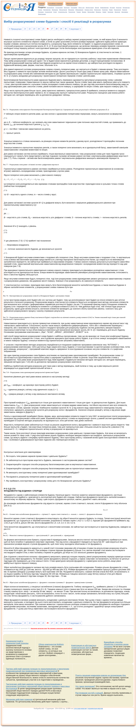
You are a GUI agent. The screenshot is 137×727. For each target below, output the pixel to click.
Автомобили (50, 7)
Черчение (110, 12)
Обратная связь (71, 3)
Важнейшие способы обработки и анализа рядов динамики (116, 644)
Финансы (98, 12)
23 (34, 29)
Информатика (104, 7)
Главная (41, 3)
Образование (79, 10)
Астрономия (59, 7)
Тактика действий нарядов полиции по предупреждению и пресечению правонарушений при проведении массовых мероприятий (37, 670)
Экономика (124, 12)
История (112, 7)
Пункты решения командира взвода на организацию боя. (100, 675)
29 (61, 29)
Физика (84, 12)
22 (30, 29)
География (74, 7)
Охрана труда (89, 10)
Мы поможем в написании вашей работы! (60, 628)
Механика (71, 10)
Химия (104, 12)
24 (39, 29)
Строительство (62, 12)
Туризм (78, 12)
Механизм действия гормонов (19, 699)
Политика (105, 10)
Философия (91, 12)
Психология (117, 10)
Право (111, 10)
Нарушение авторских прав (39, 628)
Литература (126, 7)
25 (43, 29)
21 (25, 29)
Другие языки (90, 7)
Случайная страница (55, 3)
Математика (47, 10)
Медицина (55, 10)
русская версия (80, 708)
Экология (117, 12)
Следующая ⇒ (75, 29)
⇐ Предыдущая (15, 29)
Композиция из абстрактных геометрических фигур (83, 646)
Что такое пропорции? (85, 686)
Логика (40, 10)
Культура (118, 7)
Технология (71, 12)
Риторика (41, 12)
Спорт (55, 12)
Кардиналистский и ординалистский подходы (17, 642)
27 (52, 29)
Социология (48, 12)
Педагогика (97, 10)
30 (66, 29)
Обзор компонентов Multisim (51, 644)
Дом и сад (81, 7)
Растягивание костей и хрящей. (89, 693)
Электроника (42, 14)
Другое (97, 7)
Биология (67, 7)
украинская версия (95, 708)
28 (56, 29)
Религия (124, 10)
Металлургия (63, 10)
